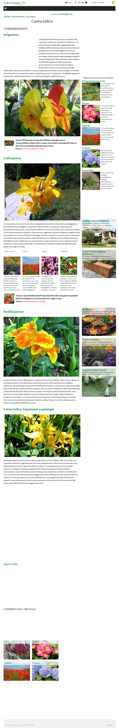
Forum (68, 2)
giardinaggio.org (65, 14)
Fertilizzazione (14, 311)
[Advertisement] (27, 14)
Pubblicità (109, 725)
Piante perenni (18, 16)
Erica (6, 642)
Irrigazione (11, 34)
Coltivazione (12, 158)
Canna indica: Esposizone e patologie (29, 409)
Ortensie (36, 663)
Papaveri (8, 663)
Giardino (7, 16)
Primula (36, 642)
